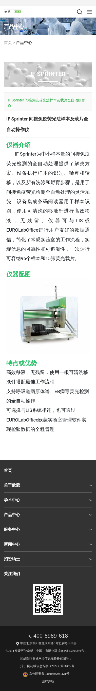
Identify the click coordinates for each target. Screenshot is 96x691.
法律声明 (48, 681)
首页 (8, 42)
